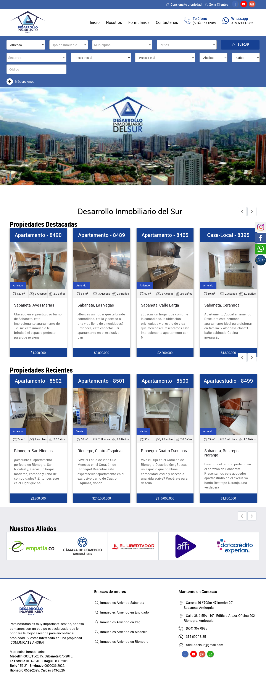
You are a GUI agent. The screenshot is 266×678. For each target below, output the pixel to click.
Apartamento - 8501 (101, 380)
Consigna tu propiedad (184, 4)
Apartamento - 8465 (165, 234)
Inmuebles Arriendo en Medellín (121, 632)
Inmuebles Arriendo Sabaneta (119, 603)
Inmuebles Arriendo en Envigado (121, 612)
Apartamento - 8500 (165, 380)
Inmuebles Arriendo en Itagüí (118, 622)
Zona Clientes (216, 4)
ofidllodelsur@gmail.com (203, 645)
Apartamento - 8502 (38, 380)
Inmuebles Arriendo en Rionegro (121, 641)
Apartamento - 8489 (101, 234)
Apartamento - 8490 (38, 234)
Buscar (240, 44)
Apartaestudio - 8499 (228, 380)
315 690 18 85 (242, 23)
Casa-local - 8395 (228, 234)
